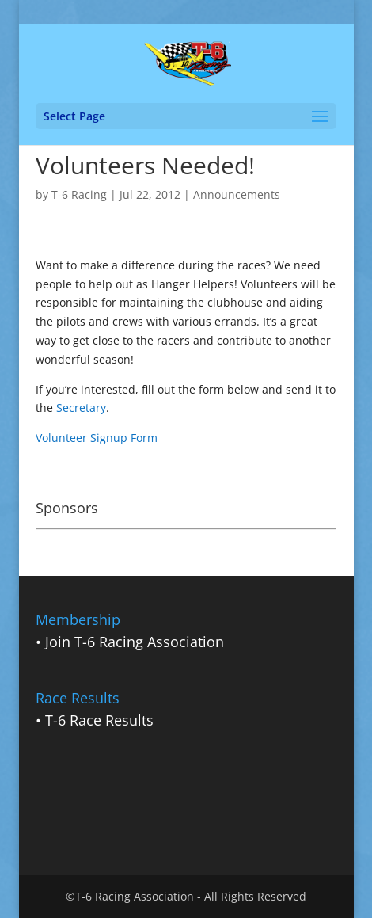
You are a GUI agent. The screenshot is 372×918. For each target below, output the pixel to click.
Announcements (236, 194)
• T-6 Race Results (95, 719)
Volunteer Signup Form (97, 437)
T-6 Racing (79, 194)
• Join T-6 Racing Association (130, 641)
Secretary (81, 407)
